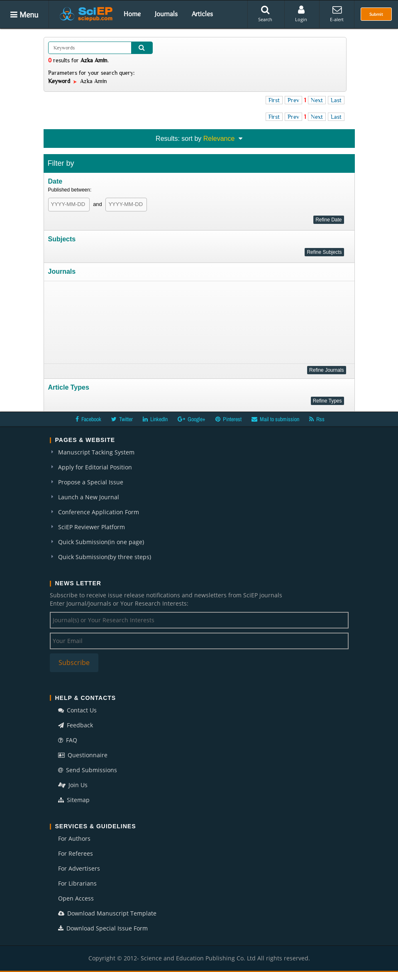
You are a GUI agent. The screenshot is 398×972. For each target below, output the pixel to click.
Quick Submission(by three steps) (104, 557)
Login (301, 13)
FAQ (67, 740)
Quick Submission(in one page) (101, 542)
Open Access (76, 898)
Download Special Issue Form (103, 928)
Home (132, 14)
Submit (376, 14)
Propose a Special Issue (90, 482)
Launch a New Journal (88, 497)
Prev (293, 100)
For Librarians (77, 883)
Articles (202, 14)
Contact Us (77, 710)
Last (336, 100)
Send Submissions (87, 770)
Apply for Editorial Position (95, 467)
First (274, 100)
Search (265, 13)
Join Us (73, 785)
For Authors (74, 838)
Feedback (75, 725)
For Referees (75, 853)
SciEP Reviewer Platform (91, 527)
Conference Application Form (98, 512)
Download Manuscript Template (107, 913)
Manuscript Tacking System (96, 452)
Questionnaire (82, 755)
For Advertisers (79, 868)
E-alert (337, 13)
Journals (166, 14)
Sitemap (74, 800)
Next (317, 100)
